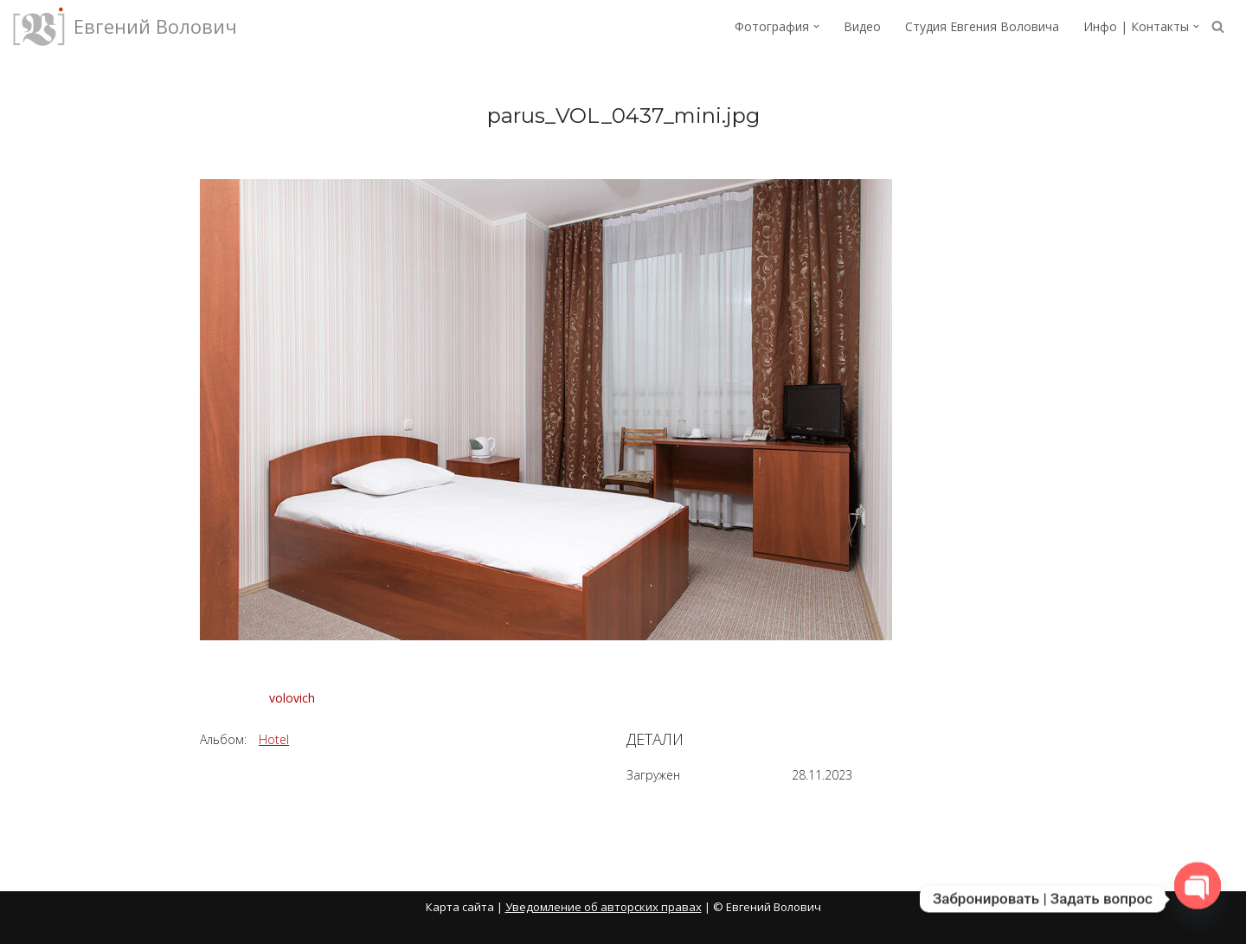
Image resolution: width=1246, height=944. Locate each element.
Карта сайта (460, 907)
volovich (292, 698)
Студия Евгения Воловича (982, 26)
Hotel (274, 739)
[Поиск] (1217, 26)
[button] (816, 26)
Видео (862, 26)
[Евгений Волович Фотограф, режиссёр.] (125, 26)
